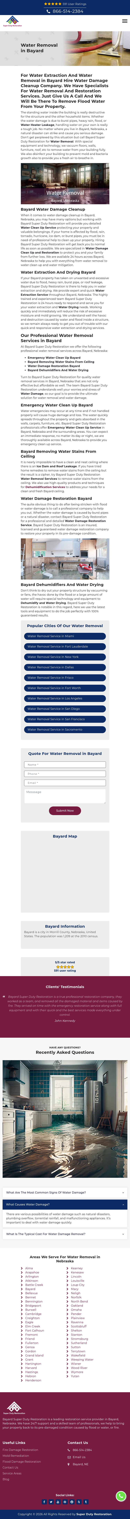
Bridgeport (33, 1305)
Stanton (76, 1334)
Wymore (77, 1372)
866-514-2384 (68, 11)
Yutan (75, 1376)
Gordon (30, 1351)
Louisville (77, 1280)
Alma (29, 1268)
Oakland (77, 1305)
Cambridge (33, 1314)
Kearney (77, 1268)
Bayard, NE (81, 1464)
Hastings (31, 1372)
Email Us (79, 1457)
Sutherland (79, 1343)
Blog (6, 1479)
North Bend (79, 1301)
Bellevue (31, 1293)
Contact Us (10, 1467)
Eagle (29, 1322)
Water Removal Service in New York (53, 657)
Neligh (76, 1293)
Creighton (32, 1318)
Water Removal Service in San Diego (54, 708)
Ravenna (77, 1322)
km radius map (65, 874)
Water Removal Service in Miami (51, 636)
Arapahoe (32, 1272)
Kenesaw (77, 1272)
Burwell (30, 1309)
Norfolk (76, 1297)
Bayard (30, 1289)
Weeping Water (82, 1359)
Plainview (78, 1318)
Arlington (32, 1276)
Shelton (76, 1330)
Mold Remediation (16, 1455)
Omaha (76, 1309)
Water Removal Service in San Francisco (56, 719)
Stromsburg (79, 1339)
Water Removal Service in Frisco (51, 677)
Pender (76, 1314)
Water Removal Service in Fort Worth (54, 688)
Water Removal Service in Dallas (51, 667)
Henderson (33, 1380)
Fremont (31, 1334)
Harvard (31, 1368)
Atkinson (31, 1280)
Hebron (30, 1376)
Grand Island (34, 1355)
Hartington (33, 1363)
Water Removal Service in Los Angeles (55, 698)
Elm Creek (32, 1326)
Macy (75, 1289)
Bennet (30, 1297)
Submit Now (65, 810)
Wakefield (78, 1355)
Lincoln (76, 1276)
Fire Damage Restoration (20, 1450)
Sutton (76, 1347)
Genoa (30, 1347)
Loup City (78, 1285)
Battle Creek (34, 1285)
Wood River (79, 1368)
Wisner (76, 1363)
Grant (29, 1359)
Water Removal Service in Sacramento (55, 729)
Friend (30, 1339)
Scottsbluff (78, 1326)
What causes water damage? (28, 1204)
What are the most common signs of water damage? (46, 1192)
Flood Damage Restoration (22, 1461)
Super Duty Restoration (93, 1514)
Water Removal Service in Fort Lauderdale (58, 646)
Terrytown (78, 1351)
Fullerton (31, 1343)
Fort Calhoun (34, 1330)
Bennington (34, 1301)
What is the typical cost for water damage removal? (45, 1234)
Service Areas (12, 1473)
